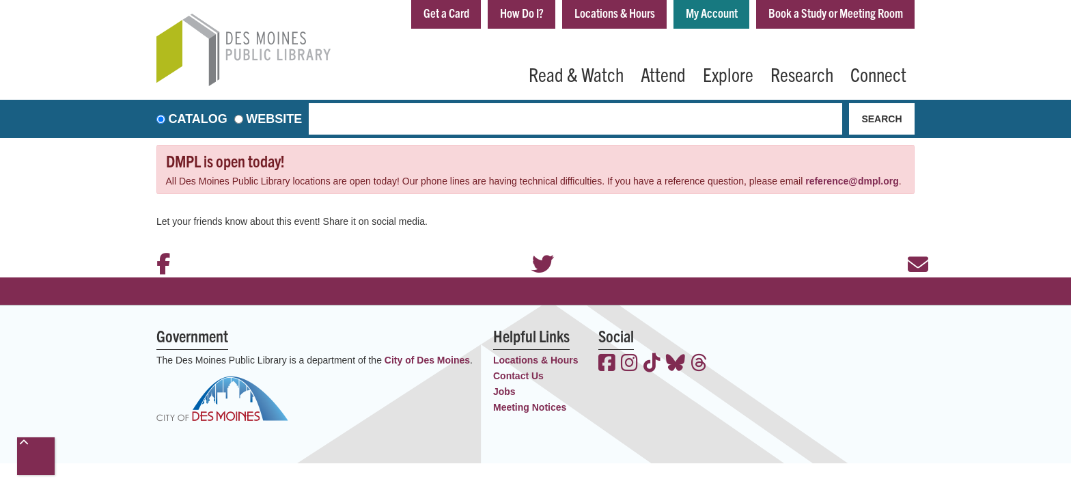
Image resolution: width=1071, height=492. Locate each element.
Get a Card (446, 12)
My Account (712, 12)
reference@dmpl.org (852, 181)
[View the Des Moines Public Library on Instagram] (629, 364)
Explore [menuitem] (728, 74)
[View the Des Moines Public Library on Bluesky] (675, 364)
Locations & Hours (614, 12)
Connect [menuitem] (878, 74)
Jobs (504, 391)
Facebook (159, 246)
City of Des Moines (427, 360)
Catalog (198, 119)
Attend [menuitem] (663, 74)
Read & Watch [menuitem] (576, 74)
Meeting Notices (529, 407)
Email (911, 246)
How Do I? (522, 12)
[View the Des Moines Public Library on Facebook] (606, 364)
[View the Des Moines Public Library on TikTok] (651, 364)
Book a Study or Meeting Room (835, 12)
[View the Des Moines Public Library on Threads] (699, 364)
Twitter (535, 246)
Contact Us (518, 375)
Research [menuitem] (801, 74)
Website (274, 119)
